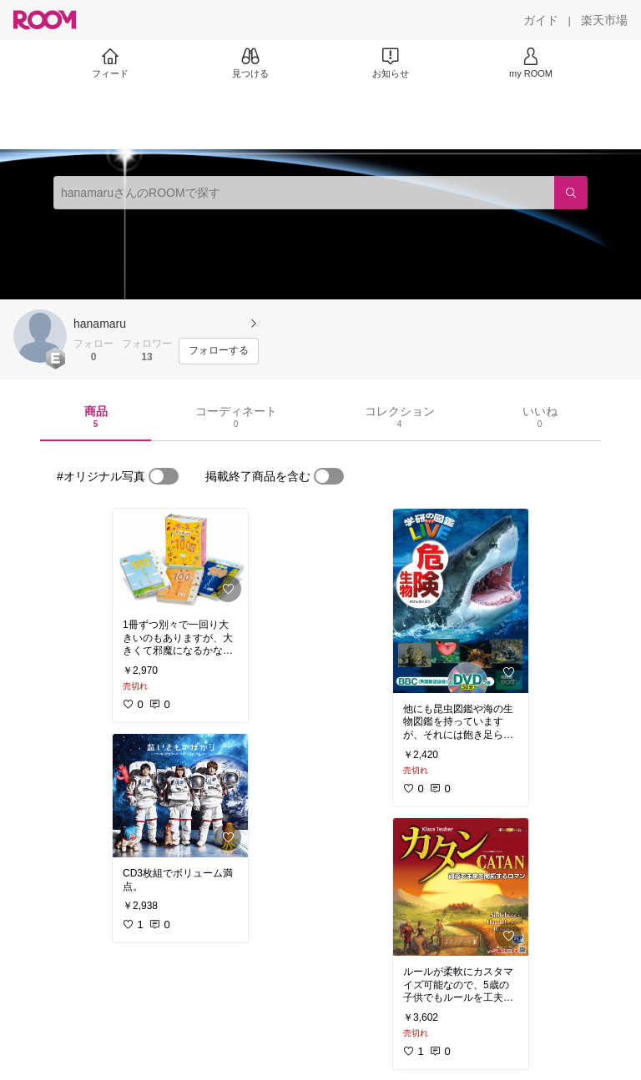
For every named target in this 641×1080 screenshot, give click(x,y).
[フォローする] (219, 351)
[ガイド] (540, 20)
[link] (180, 559)
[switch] (164, 476)
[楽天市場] (604, 20)
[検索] (571, 192)
